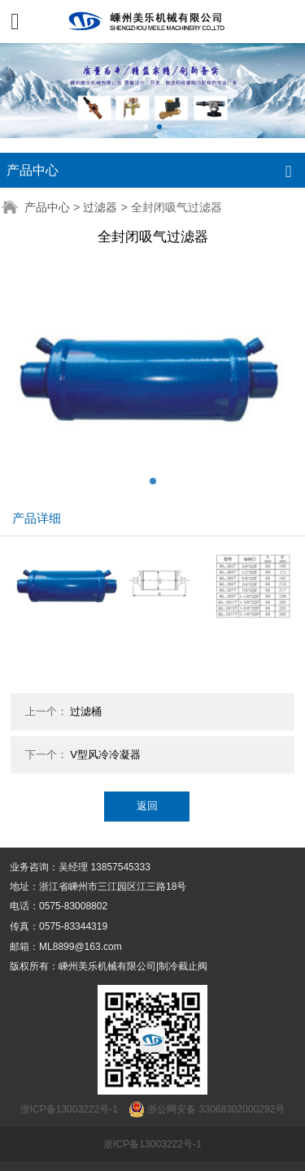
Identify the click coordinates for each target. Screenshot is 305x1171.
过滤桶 (86, 711)
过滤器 (100, 207)
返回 (147, 806)
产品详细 (36, 518)
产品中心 (47, 207)
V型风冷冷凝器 (105, 754)
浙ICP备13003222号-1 (152, 1144)
